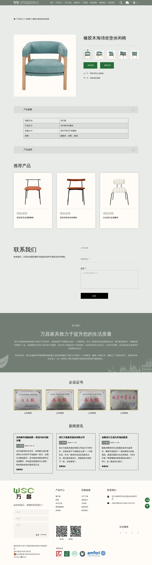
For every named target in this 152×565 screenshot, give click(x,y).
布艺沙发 (59, 503)
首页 (51, 3)
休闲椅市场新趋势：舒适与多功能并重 (32, 439)
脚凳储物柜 (60, 507)
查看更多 (19, 469)
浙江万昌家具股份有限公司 (72, 437)
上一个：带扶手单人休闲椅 (93, 73)
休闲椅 (28, 19)
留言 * (83, 268)
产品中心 (59, 3)
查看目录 (107, 65)
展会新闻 (93, 3)
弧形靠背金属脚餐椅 (25, 217)
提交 (41, 535)
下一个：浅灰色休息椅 (91, 78)
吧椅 (57, 500)
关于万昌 (68, 3)
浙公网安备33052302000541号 (27, 554)
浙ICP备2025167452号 (22, 551)
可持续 (85, 3)
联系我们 (111, 3)
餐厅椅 (58, 496)
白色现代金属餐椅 (110, 217)
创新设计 (77, 3)
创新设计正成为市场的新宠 (114, 437)
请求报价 (91, 65)
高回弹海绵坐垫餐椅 (68, 217)
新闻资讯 (102, 3)
